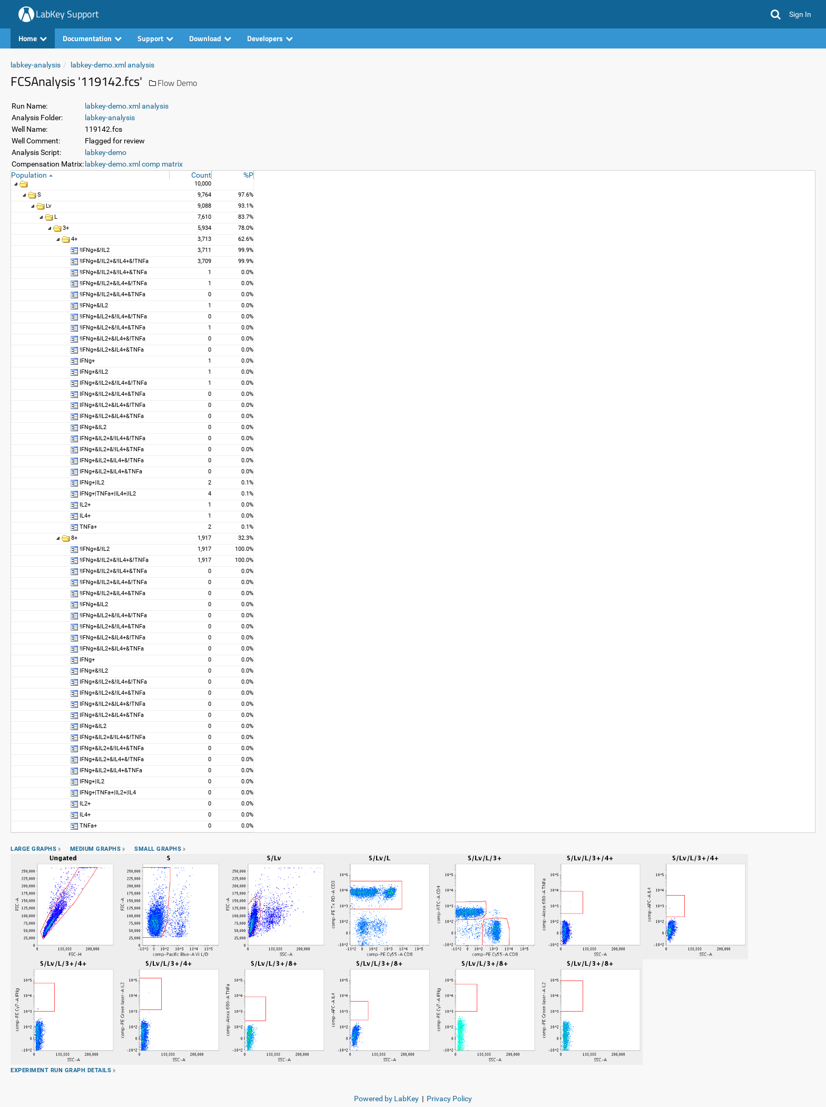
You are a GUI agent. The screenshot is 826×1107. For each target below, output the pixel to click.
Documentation (92, 38)
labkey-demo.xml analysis (112, 65)
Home (32, 38)
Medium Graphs (95, 849)
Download (210, 38)
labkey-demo (105, 152)
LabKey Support (67, 14)
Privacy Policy (449, 1098)
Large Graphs (33, 849)
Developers (270, 38)
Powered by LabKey (386, 1098)
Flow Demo (177, 82)
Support (155, 38)
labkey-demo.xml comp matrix (134, 164)
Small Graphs (157, 849)
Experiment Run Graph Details (61, 1070)
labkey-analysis (36, 65)
